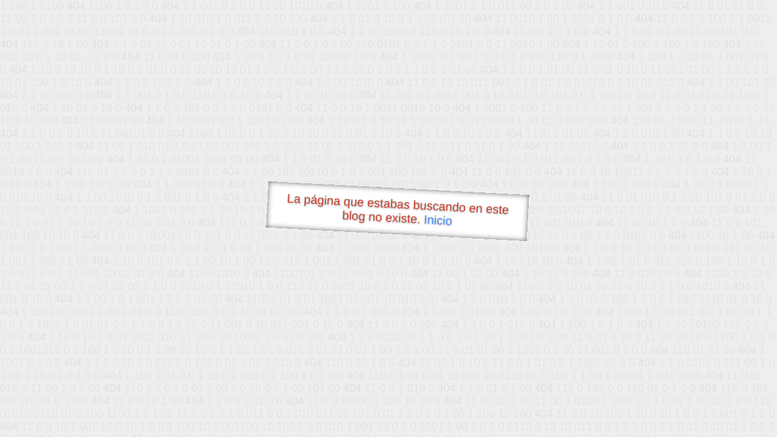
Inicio (438, 219)
